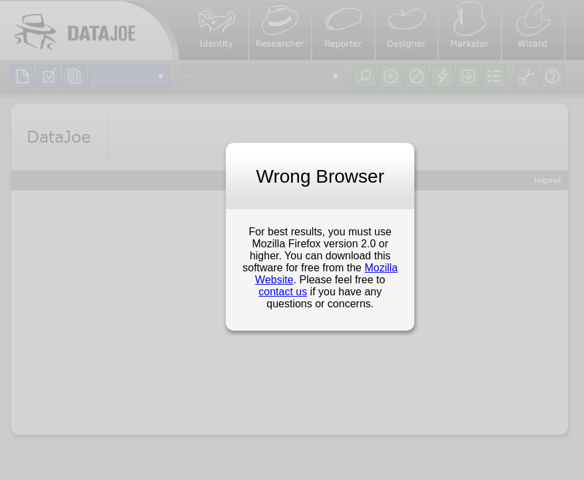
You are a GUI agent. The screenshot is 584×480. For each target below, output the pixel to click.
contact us (282, 291)
